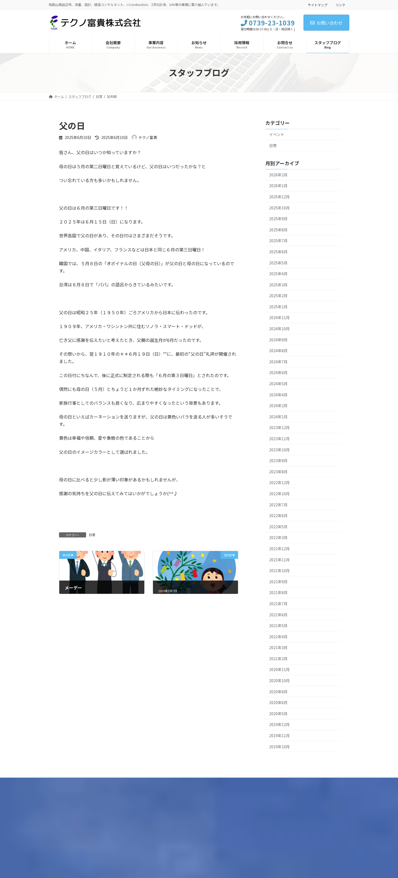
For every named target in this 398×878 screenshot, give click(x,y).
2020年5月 (278, 713)
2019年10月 (279, 746)
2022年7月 (278, 504)
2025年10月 (279, 207)
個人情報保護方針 (67, 782)
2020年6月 (278, 702)
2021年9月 (278, 581)
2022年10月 (279, 493)
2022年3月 (278, 537)
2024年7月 (278, 361)
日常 (92, 534)
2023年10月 (279, 449)
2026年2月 (278, 174)
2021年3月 (278, 647)
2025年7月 (278, 240)
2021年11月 (279, 559)
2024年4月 (278, 394)
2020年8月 (278, 691)
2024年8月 (278, 350)
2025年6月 (278, 251)
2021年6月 (278, 614)
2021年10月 (279, 570)
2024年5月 (278, 383)
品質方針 (97, 782)
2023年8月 (278, 471)
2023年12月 (279, 427)
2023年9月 (278, 460)
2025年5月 (278, 262)
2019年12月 (279, 724)
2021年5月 (278, 625)
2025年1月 (278, 306)
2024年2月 (278, 405)
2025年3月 (278, 284)
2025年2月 (278, 295)
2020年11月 (279, 669)
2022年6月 (278, 515)
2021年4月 (278, 636)
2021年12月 (279, 548)
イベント (276, 134)
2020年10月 (279, 680)
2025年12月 (279, 196)
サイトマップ (317, 4)
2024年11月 (279, 317)
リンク (340, 4)
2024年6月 (278, 372)
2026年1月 (278, 185)
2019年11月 (279, 735)
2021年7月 (278, 603)
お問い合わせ (326, 23)
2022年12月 (279, 482)
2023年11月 (279, 438)
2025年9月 (278, 218)
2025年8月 (278, 229)
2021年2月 (278, 658)
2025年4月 (278, 273)
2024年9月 (278, 339)
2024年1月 (278, 416)
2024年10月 (279, 328)
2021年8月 (278, 592)
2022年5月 (278, 526)
